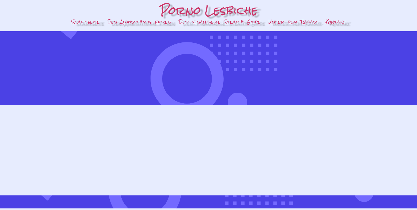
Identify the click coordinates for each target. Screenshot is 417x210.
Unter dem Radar (292, 22)
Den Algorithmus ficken (139, 22)
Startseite (85, 22)
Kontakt (335, 22)
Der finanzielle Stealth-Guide (219, 22)
